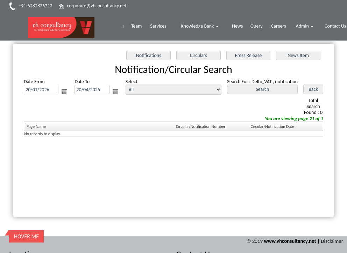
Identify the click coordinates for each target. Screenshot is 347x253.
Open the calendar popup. (64, 91)
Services (163, 27)
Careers (280, 27)
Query (259, 27)
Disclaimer (332, 224)
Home (123, 27)
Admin (305, 27)
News (240, 27)
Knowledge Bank (203, 27)
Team (141, 27)
